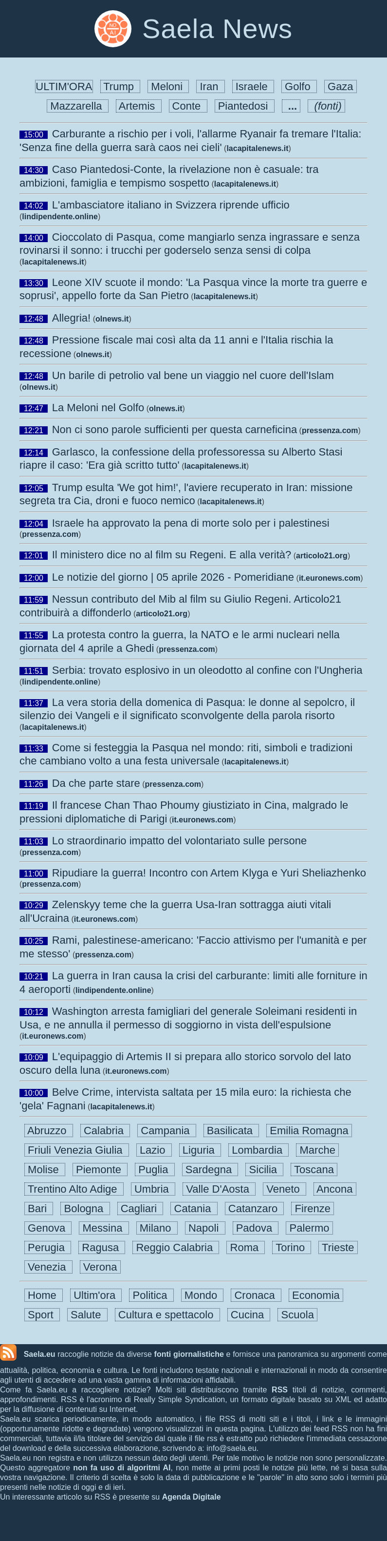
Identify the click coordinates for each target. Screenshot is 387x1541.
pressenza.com (330, 430)
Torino (292, 1247)
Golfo (299, 86)
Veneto (284, 1189)
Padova (255, 1228)
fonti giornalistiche (189, 1354)
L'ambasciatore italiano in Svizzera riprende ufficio (171, 205)
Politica (151, 1295)
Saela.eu (39, 1354)
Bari (39, 1208)
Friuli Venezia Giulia (77, 1150)
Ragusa (102, 1247)
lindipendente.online (60, 216)
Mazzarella (77, 106)
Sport (42, 1315)
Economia (316, 1295)
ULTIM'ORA (64, 86)
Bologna (85, 1208)
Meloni (168, 86)
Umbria (153, 1189)
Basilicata (231, 1130)
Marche (317, 1150)
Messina (103, 1228)
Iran (210, 86)
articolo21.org (322, 556)
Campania (167, 1130)
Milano (157, 1228)
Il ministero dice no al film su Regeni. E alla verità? (172, 555)
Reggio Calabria (176, 1247)
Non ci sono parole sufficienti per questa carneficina (174, 429)
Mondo (202, 1295)
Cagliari (140, 1208)
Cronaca (256, 1295)
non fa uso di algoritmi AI (121, 1468)
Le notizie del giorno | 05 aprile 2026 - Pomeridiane (173, 577)
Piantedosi (244, 106)
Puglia (154, 1169)
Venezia (48, 1267)
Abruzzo (49, 1130)
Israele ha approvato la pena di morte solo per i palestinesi (191, 523)
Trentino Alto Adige (74, 1189)
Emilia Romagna (309, 1130)
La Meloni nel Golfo (98, 407)
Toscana (314, 1169)
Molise (45, 1169)
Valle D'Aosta (219, 1189)
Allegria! (71, 318)
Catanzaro (254, 1208)
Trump (120, 86)
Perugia (48, 1247)
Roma (245, 1247)
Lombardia (258, 1150)
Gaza (340, 86)
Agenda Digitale (191, 1497)
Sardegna (210, 1169)
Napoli (205, 1228)
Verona (100, 1267)
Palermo (309, 1228)
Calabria (105, 1130)
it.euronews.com (329, 578)
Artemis (138, 106)
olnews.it (112, 319)
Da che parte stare (96, 783)
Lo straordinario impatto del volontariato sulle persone (179, 841)
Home (43, 1295)
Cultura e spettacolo (167, 1315)
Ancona (335, 1189)
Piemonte (100, 1169)
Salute (87, 1315)
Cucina (249, 1315)
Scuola (297, 1315)
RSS (280, 1390)
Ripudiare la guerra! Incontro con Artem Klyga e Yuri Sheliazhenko (209, 873)
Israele (253, 86)
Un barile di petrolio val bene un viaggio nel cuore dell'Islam (193, 375)
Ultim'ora (96, 1295)
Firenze (312, 1208)
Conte (188, 106)
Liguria (200, 1150)
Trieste (338, 1247)
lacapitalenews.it (257, 148)
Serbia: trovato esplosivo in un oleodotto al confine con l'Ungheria (207, 670)
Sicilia (264, 1169)
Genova (48, 1228)
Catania (194, 1208)
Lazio (154, 1150)
